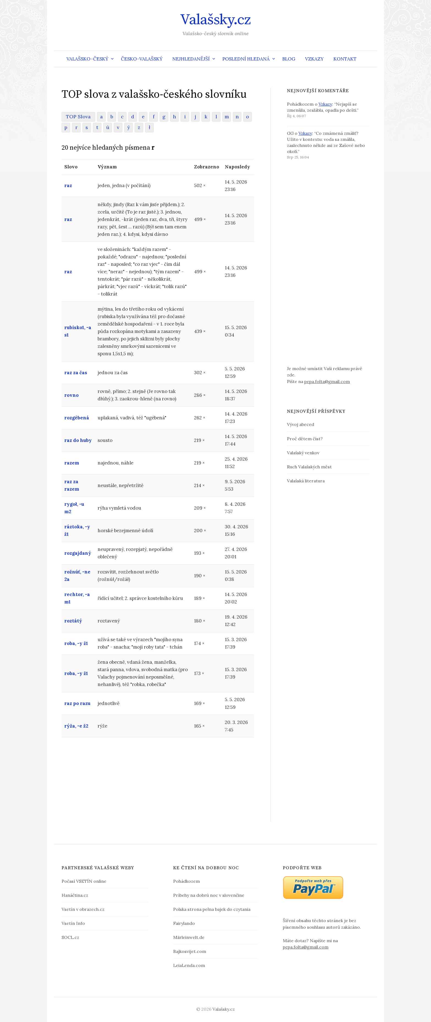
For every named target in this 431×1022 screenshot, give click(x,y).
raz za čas (75, 373)
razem (71, 463)
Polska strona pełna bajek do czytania (211, 909)
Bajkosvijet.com (189, 951)
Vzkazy (314, 59)
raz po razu (77, 703)
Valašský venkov (303, 452)
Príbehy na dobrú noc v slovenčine (208, 895)
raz (68, 185)
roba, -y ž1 (76, 643)
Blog (288, 59)
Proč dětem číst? (305, 438)
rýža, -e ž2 (76, 726)
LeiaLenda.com (189, 965)
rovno (71, 395)
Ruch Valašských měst (309, 466)
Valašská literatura (306, 480)
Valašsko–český (87, 59)
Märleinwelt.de (189, 937)
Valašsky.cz (215, 19)
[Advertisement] (158, 783)
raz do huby (78, 440)
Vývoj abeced (300, 424)
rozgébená (76, 418)
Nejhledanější (191, 59)
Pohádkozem (186, 881)
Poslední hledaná (246, 59)
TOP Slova (78, 116)
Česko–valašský (141, 59)
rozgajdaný (77, 553)
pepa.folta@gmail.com (327, 381)
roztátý (73, 621)
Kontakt (345, 59)
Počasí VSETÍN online (84, 881)
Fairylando (184, 923)
